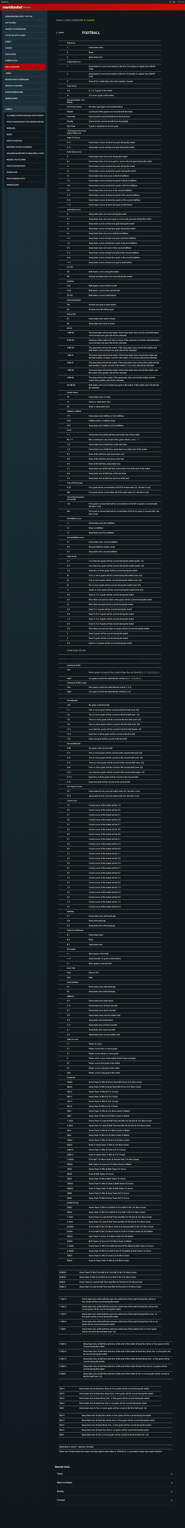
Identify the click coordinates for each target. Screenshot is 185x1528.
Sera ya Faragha (14, 141)
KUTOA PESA (10, 54)
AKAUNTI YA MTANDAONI (15, 29)
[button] (174, 2)
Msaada (4, 2)
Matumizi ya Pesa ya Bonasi (19, 147)
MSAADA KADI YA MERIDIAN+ (17, 79)
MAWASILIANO (11, 98)
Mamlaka (11, 128)
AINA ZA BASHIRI (12, 67)
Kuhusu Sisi (12, 172)
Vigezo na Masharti (16, 166)
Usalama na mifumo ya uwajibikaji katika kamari (25, 153)
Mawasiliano (13, 185)
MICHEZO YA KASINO (14, 86)
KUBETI (8, 42)
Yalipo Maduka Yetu (16, 179)
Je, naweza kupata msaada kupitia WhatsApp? (25, 116)
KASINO (8, 48)
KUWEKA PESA (11, 61)
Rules (9, 134)
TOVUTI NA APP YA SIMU (15, 35)
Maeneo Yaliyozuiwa (16, 160)
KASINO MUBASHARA (14, 92)
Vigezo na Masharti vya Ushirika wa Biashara (25, 122)
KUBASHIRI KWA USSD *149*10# (18, 16)
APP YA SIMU (10, 23)
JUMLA (8, 73)
